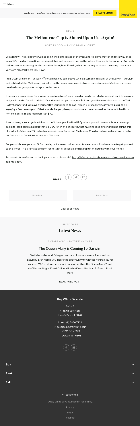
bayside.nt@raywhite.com (71, 326)
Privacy (70, 407)
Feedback (70, 417)
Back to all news (70, 208)
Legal (70, 412)
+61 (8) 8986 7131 (71, 322)
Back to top (72, 394)
